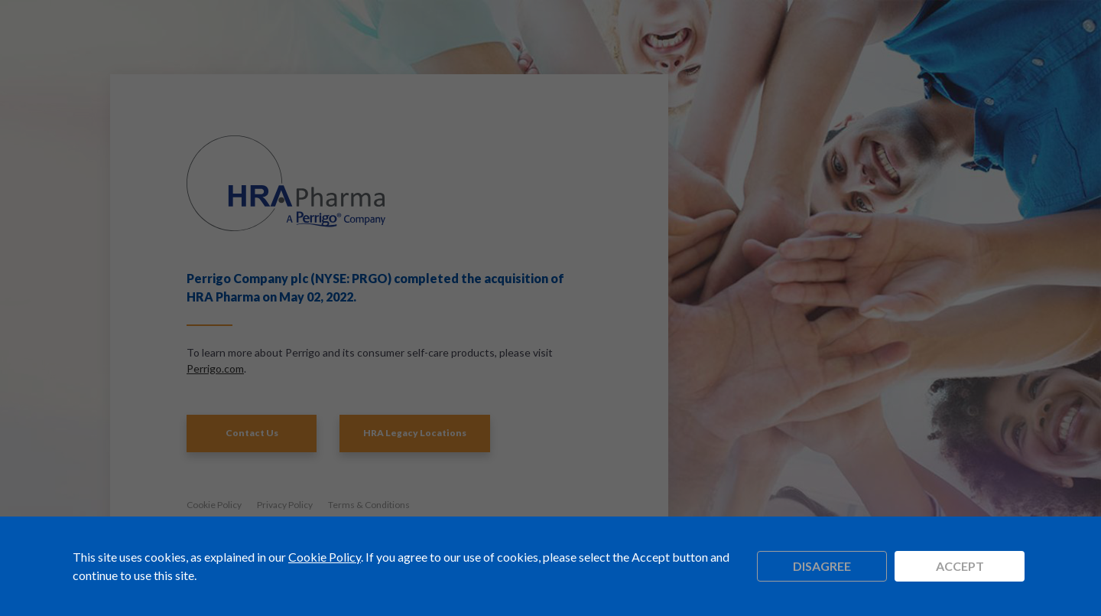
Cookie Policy (324, 556)
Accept (960, 566)
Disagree (822, 566)
